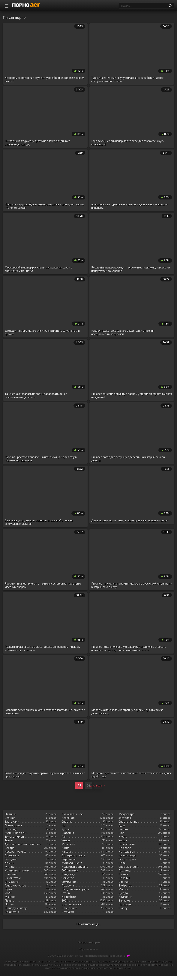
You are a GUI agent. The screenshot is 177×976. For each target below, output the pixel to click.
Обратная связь (88, 949)
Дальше (98, 785)
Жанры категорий (88, 942)
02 (89, 785)
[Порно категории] (6, 5)
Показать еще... (88, 924)
